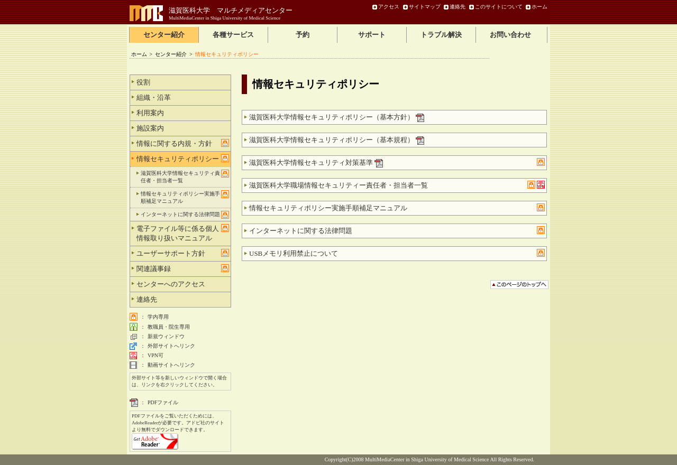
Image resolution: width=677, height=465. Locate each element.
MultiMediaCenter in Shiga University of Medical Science (224, 18)
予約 (302, 35)
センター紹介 (164, 35)
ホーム (539, 7)
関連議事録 (182, 268)
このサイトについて (499, 7)
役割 (182, 82)
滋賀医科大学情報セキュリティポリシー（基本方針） (336, 117)
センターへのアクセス (182, 284)
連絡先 (457, 7)
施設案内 (182, 128)
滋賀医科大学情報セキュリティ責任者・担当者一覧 (185, 176)
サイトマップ (425, 7)
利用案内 (182, 112)
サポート (372, 35)
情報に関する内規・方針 (182, 143)
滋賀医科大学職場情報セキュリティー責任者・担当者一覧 (397, 186)
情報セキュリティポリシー (182, 158)
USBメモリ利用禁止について (397, 253)
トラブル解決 (441, 35)
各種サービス (233, 35)
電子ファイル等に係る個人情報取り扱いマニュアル (182, 233)
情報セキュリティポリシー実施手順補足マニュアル (397, 207)
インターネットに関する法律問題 (397, 230)
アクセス (388, 7)
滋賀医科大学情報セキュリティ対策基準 (397, 163)
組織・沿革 (182, 97)
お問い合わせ (510, 35)
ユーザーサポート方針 (182, 253)
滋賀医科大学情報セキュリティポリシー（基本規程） (336, 140)
